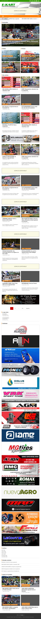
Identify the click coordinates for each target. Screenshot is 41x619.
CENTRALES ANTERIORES (26, 584)
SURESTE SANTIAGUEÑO (9, 67)
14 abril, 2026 (5, 44)
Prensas (23, 48)
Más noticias (5, 75)
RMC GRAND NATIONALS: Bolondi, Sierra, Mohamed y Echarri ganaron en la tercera (20, 42)
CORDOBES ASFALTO (9, 216)
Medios (4, 48)
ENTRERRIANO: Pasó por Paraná (29, 283)
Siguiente (27, 308)
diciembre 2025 (4, 555)
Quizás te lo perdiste (7, 574)
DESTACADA (5, 39)
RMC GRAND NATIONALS (18, 39)
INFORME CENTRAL (10, 39)
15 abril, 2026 (4, 71)
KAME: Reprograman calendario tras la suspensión (11, 568)
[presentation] (37, 22)
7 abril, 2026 (4, 591)
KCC (6, 185)
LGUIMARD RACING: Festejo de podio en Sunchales (29, 58)
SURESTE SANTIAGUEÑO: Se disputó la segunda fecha (9, 69)
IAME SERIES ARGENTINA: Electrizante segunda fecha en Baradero (29, 590)
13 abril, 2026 (24, 59)
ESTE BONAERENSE (28, 185)
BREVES (4, 86)
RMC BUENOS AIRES (9, 86)
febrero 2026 (4, 552)
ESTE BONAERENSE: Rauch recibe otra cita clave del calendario (29, 107)
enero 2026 (4, 554)
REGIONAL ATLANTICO (9, 122)
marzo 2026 (4, 551)
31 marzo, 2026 (24, 592)
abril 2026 (3, 550)
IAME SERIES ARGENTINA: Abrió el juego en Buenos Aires (30, 608)
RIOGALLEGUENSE (28, 248)
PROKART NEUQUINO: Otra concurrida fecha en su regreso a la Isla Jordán (10, 252)
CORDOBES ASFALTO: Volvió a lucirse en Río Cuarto (9, 219)
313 (22, 308)
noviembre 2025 (4, 556)
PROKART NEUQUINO (9, 248)
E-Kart (9, 44)
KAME (26, 86)
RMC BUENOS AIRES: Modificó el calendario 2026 (10, 564)
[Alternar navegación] (3, 16)
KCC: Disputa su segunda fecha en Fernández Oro (10, 571)
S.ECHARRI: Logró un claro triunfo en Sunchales (29, 69)
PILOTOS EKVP (24, 67)
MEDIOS (4, 67)
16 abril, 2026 (4, 59)
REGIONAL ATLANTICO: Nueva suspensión (14, 18)
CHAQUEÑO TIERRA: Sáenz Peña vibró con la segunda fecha (9, 284)
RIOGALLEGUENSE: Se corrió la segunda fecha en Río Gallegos (29, 251)
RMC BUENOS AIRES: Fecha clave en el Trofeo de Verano (10, 589)
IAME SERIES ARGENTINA (26, 604)
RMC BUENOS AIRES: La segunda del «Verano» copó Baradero (10, 608)
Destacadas (5, 22)
